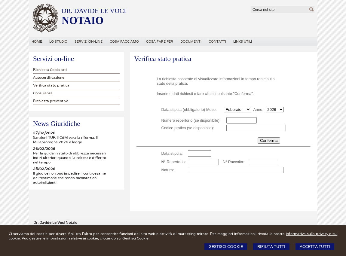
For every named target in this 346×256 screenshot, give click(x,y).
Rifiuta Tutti (271, 246)
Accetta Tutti (315, 246)
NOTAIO (82, 20)
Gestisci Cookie (226, 246)
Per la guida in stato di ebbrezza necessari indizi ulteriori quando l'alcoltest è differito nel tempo (69, 157)
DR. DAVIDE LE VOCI (94, 10)
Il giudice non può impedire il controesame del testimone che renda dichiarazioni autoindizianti (69, 177)
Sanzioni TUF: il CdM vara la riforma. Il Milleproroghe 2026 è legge (65, 139)
